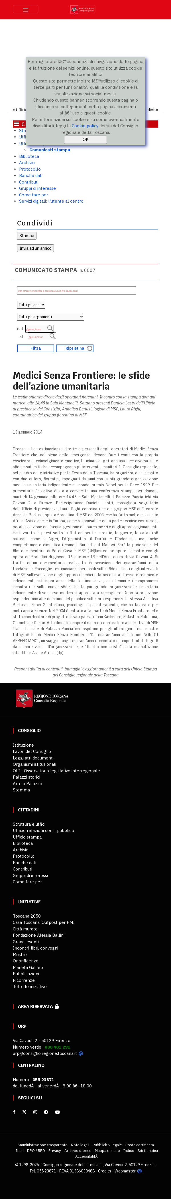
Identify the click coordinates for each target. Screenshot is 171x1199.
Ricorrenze (24, 980)
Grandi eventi (26, 941)
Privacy (54, 1150)
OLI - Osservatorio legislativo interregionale (56, 770)
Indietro (151, 109)
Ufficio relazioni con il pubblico (43, 830)
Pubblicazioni (26, 973)
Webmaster (125, 1170)
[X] (24, 1112)
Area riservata (38, 1006)
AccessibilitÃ (87, 1156)
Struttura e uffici (29, 824)
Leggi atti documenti (33, 758)
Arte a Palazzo (27, 783)
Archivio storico (77, 1150)
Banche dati (30, 175)
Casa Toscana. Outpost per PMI (44, 922)
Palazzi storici (26, 777)
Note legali (80, 1144)
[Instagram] (35, 1112)
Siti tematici (148, 1150)
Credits (104, 1170)
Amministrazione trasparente (42, 1144)
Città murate (25, 929)
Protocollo (30, 169)
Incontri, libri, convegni (35, 948)
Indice (128, 1150)
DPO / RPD (36, 1150)
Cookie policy (85, 125)
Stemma (21, 790)
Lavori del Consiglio (32, 751)
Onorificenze (25, 961)
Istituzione (23, 745)
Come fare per (33, 195)
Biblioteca (29, 156)
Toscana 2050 (27, 916)
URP (22, 1026)
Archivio (27, 162)
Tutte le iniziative (30, 986)
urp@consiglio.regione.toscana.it (45, 1053)
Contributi (28, 182)
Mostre (20, 954)
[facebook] (14, 1112)
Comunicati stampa (49, 149)
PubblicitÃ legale (107, 1144)
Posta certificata (139, 1144)
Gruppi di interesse (37, 188)
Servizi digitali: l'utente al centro (51, 201)
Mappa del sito (107, 1150)
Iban (20, 1150)
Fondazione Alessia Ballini (38, 935)
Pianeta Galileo (28, 967)
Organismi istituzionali (34, 764)
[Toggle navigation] (25, 9)
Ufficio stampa (27, 837)
